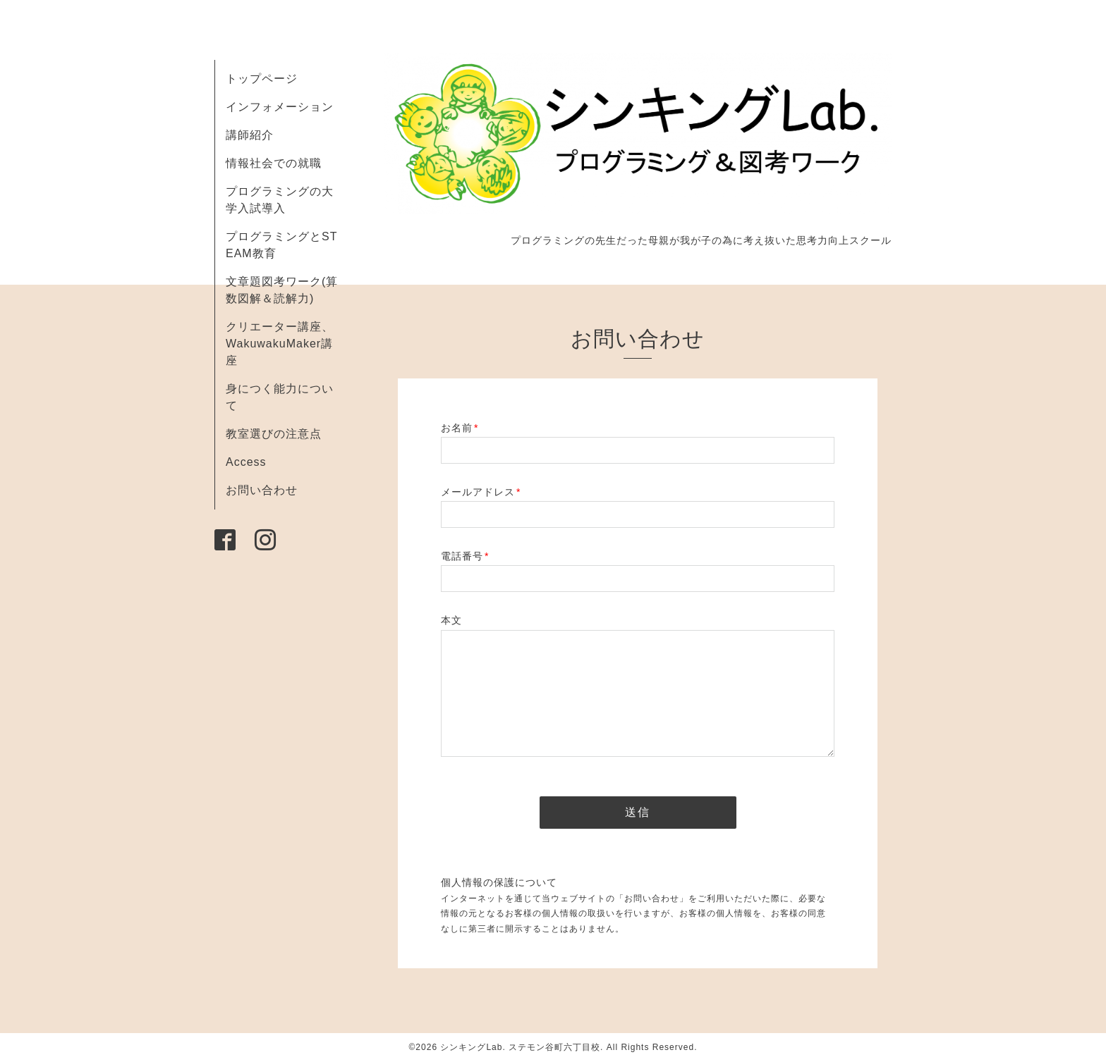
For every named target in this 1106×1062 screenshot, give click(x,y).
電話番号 (465, 556)
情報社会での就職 (274, 163)
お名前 (459, 427)
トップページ (262, 79)
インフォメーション (280, 107)
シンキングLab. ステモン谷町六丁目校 (520, 1047)
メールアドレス (481, 492)
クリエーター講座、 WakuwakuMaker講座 (280, 343)
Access (246, 462)
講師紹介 (250, 135)
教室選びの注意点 (274, 434)
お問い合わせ (262, 490)
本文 (451, 620)
